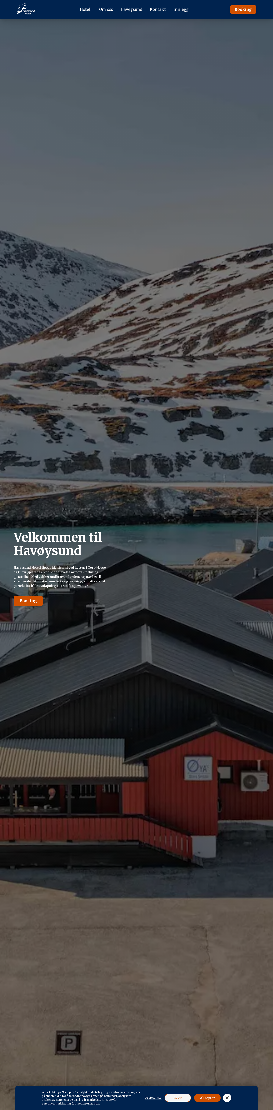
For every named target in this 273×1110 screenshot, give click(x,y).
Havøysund (131, 9)
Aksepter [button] (207, 1098)
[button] (227, 1098)
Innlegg (181, 9)
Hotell (86, 9)
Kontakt (158, 9)
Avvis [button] (177, 1098)
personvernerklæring (56, 1103)
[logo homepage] (26, 9)
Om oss (106, 9)
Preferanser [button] (153, 1097)
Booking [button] (243, 9)
